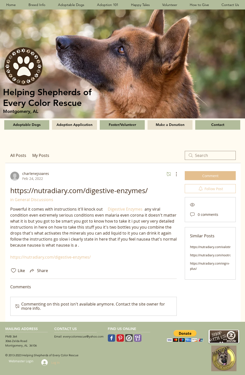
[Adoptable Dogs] (26, 125)
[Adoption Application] (74, 125)
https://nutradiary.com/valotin (210, 247)
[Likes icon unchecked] (13, 271)
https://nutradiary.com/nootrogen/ (214, 255)
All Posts (18, 155)
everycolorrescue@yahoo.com (83, 336)
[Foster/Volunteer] (122, 125)
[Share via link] (38, 271)
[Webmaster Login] (20, 361)
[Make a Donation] (170, 125)
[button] (185, 336)
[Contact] (217, 125)
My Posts (40, 155)
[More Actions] (174, 174)
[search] (210, 155)
